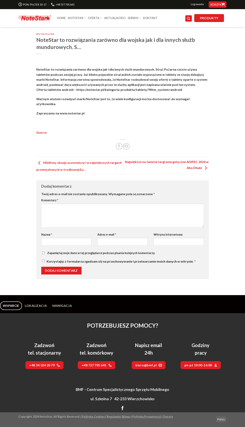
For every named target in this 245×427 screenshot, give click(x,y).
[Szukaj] (188, 18)
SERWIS (134, 18)
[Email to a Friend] (126, 146)
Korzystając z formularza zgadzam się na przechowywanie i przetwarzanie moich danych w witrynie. (121, 261)
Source (41, 132)
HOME (61, 18)
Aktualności (115, 18)
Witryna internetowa (168, 234)
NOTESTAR (77, 18)
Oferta (95, 18)
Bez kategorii (45, 34)
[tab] (11, 305)
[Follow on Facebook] (122, 408)
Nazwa (46, 234)
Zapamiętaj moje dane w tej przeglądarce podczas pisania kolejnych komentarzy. (101, 253)
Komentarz (49, 200)
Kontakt (150, 18)
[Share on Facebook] (119, 146)
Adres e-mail (106, 234)
